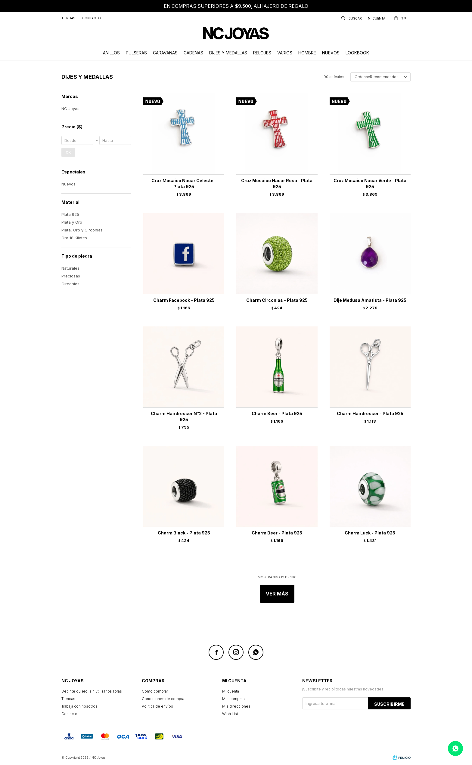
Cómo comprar (155, 691)
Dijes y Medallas (228, 52)
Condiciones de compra (163, 698)
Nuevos (331, 52)
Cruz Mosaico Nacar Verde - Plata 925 (370, 183)
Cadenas (193, 52)
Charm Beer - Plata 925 (277, 413)
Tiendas (68, 18)
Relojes (262, 52)
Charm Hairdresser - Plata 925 (370, 413)
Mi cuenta (230, 691)
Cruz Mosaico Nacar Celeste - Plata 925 (183, 183)
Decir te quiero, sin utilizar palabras (91, 691)
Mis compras (233, 698)
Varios (284, 52)
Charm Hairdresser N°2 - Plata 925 (184, 416)
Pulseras (136, 52)
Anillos (111, 52)
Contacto (91, 18)
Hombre (307, 52)
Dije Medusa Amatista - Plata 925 (370, 300)
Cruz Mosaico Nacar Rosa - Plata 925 (276, 183)
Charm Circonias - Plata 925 (277, 300)
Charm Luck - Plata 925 (370, 532)
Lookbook (357, 52)
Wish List (230, 713)
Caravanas (165, 52)
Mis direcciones (236, 706)
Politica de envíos (157, 706)
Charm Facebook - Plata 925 (184, 300)
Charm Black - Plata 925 (184, 532)
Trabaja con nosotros (79, 706)
